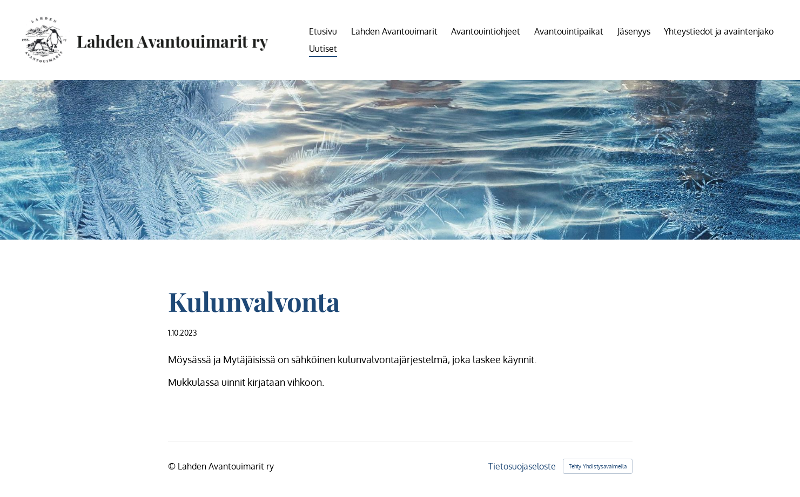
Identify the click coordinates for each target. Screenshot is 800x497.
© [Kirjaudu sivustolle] (173, 466)
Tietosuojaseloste (522, 466)
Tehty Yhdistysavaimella (598, 466)
